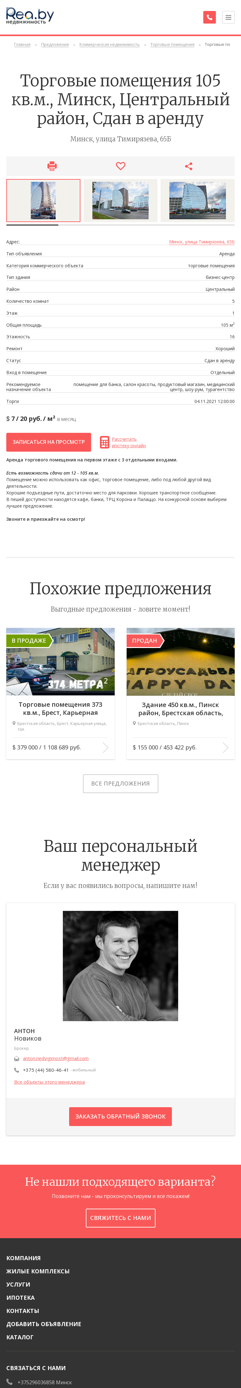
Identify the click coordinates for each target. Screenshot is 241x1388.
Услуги (18, 1284)
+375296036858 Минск (45, 1382)
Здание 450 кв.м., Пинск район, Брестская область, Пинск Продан (180, 708)
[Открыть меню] (228, 17)
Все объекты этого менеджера (49, 1082)
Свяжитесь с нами (120, 1218)
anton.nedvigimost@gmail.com (56, 1058)
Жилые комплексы (38, 1271)
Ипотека (20, 1297)
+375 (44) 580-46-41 (46, 1070)
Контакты (22, 1311)
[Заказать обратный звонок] (209, 17)
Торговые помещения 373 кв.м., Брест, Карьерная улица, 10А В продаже (60, 708)
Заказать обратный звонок (120, 1116)
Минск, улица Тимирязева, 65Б (202, 242)
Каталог (20, 1337)
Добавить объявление (43, 1324)
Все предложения (120, 783)
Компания (23, 1258)
